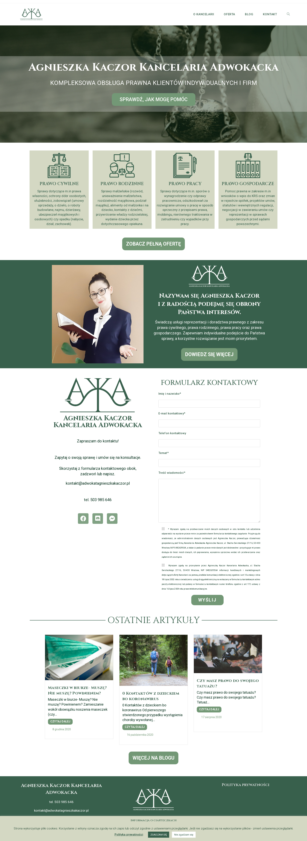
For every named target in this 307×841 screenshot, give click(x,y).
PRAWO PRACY (185, 184)
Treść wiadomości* (171, 473)
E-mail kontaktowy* (171, 413)
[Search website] (288, 14)
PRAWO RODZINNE (122, 184)
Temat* (163, 453)
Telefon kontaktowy (172, 433)
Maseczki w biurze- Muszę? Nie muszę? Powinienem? (77, 690)
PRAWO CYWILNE (59, 184)
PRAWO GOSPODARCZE (248, 184)
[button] (153, 99)
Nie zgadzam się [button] (183, 834)
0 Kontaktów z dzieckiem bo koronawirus (150, 696)
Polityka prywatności (245, 784)
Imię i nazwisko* (169, 393)
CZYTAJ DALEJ (60, 721)
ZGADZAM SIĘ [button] (158, 834)
